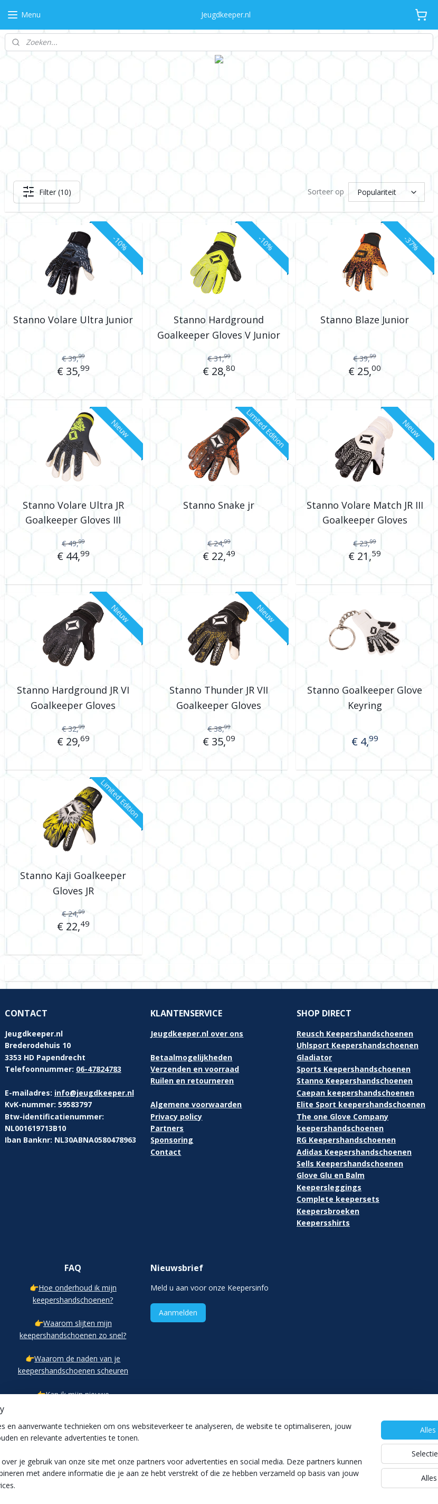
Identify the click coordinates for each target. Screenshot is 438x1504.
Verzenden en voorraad (194, 1069)
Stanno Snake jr (218, 505)
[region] (149, 1450)
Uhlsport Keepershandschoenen (357, 1045)
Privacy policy (176, 1116)
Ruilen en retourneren (192, 1081)
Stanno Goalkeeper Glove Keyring (364, 698)
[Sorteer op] (386, 192)
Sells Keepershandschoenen (350, 1164)
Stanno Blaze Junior (364, 319)
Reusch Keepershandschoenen (355, 1034)
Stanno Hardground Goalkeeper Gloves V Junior (218, 327)
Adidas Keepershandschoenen (354, 1152)
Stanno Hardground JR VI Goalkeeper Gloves (73, 698)
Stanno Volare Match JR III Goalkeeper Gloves (365, 513)
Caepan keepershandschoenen (355, 1093)
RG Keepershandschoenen (346, 1140)
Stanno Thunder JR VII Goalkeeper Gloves (218, 698)
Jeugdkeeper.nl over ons (196, 1034)
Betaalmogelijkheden (191, 1057)
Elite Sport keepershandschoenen (361, 1104)
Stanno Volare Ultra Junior (73, 319)
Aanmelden (178, 1312)
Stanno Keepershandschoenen (355, 1081)
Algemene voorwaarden (196, 1104)
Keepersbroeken (328, 1211)
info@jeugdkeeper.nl (94, 1093)
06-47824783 (98, 1069)
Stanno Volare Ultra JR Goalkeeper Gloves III (73, 513)
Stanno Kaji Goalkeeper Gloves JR (73, 883)
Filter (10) (46, 191)
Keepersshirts (323, 1223)
